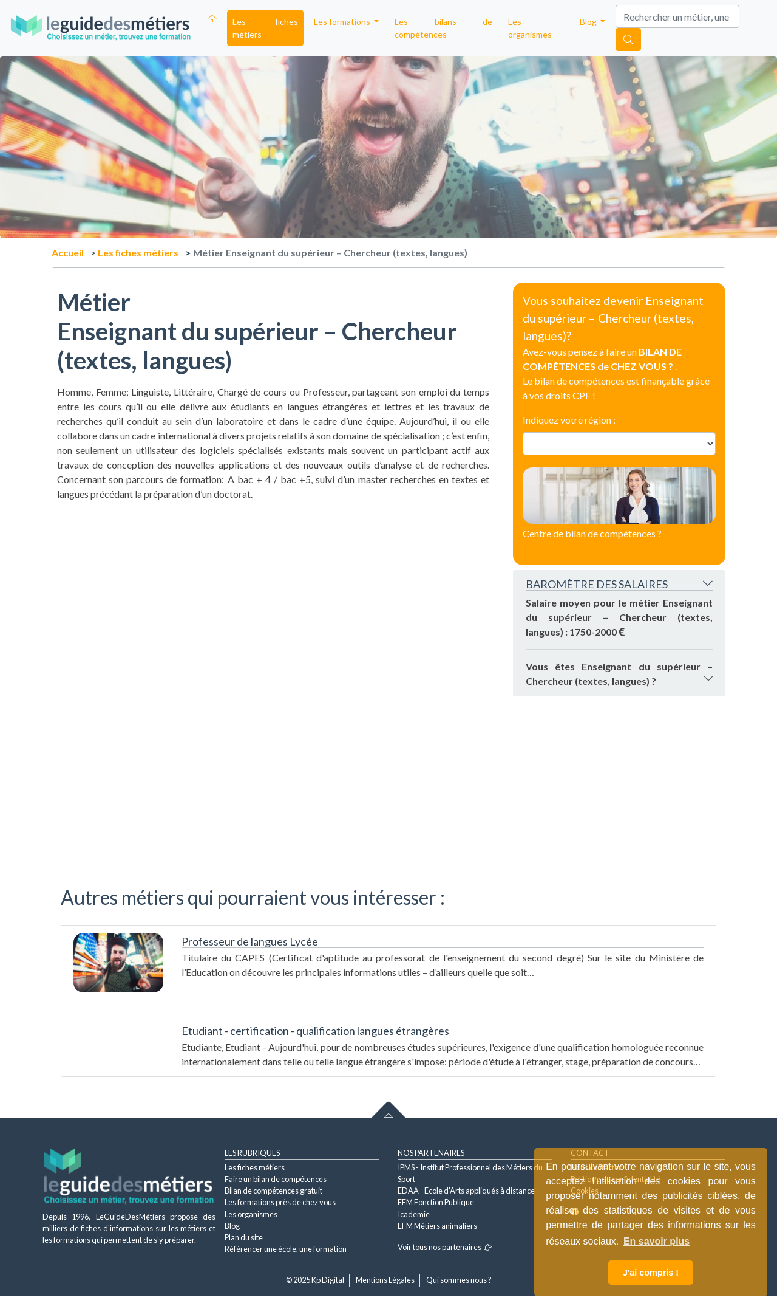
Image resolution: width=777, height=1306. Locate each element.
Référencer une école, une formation (286, 1249)
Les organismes (530, 28)
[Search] (677, 16)
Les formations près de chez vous (280, 1202)
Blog (232, 1226)
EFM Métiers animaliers (437, 1226)
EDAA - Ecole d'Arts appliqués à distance (466, 1190)
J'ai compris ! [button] (651, 1272)
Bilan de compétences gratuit (273, 1190)
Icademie (414, 1214)
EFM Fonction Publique (436, 1202)
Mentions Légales (385, 1280)
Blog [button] (589, 21)
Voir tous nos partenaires (445, 1247)
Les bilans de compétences (443, 28)
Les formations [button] (343, 21)
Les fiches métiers (265, 28)
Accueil (68, 252)
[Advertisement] (273, 586)
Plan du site (244, 1237)
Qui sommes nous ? (459, 1280)
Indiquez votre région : (569, 419)
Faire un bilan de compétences (276, 1179)
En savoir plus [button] (656, 1241)
